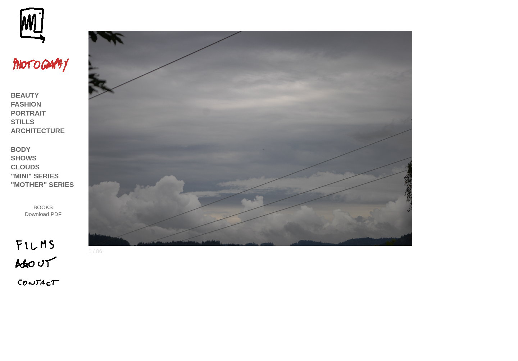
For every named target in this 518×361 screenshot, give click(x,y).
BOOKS (43, 207)
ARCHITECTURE (38, 131)
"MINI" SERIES (35, 176)
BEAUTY (25, 95)
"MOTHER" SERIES (42, 184)
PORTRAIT (28, 113)
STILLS (22, 122)
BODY (21, 149)
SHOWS (24, 158)
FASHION (26, 104)
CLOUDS (25, 167)
